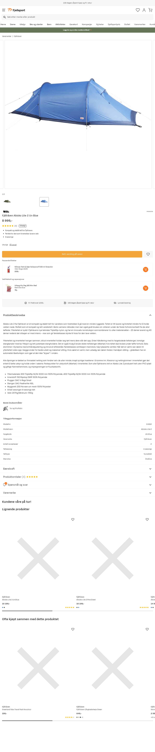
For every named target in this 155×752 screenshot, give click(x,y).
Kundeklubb (70, 716)
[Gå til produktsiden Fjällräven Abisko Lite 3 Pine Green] (74, 545)
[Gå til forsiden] (16, 10)
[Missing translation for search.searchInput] (4, 17)
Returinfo (7, 720)
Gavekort (74, 24)
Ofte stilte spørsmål (12, 712)
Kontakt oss (8, 733)
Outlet (127, 24)
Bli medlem (143, 690)
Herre (3, 24)
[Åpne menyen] (4, 10)
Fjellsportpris (114, 24)
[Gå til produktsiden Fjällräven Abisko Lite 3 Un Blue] (25, 545)
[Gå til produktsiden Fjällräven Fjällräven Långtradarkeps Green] (74, 630)
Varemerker (139, 24)
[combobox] (77, 17)
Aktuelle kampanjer (43, 712)
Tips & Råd (8, 725)
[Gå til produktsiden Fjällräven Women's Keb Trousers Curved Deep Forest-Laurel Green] (124, 630)
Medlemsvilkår (72, 720)
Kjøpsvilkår (82, 748)
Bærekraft (70, 729)
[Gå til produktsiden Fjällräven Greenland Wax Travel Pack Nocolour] (25, 630)
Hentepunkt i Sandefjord (14, 729)
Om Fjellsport (71, 712)
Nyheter (100, 24)
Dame (13, 24)
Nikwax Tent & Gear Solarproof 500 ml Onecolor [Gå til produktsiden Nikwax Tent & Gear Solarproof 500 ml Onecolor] (34, 267)
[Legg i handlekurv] (145, 269)
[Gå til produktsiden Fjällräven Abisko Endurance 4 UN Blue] (124, 545)
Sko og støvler (36, 24)
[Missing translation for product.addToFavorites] (148, 254)
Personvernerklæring (68, 748)
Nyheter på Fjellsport (43, 716)
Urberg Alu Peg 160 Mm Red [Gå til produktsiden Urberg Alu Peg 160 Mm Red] (26, 285)
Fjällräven (18, 36)
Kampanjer (87, 24)
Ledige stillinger (72, 725)
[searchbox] (80, 17)
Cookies (91, 748)
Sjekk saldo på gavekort (13, 716)
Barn (49, 24)
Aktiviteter (60, 24)
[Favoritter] (138, 10)
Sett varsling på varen (72, 254)
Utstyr (23, 24)
